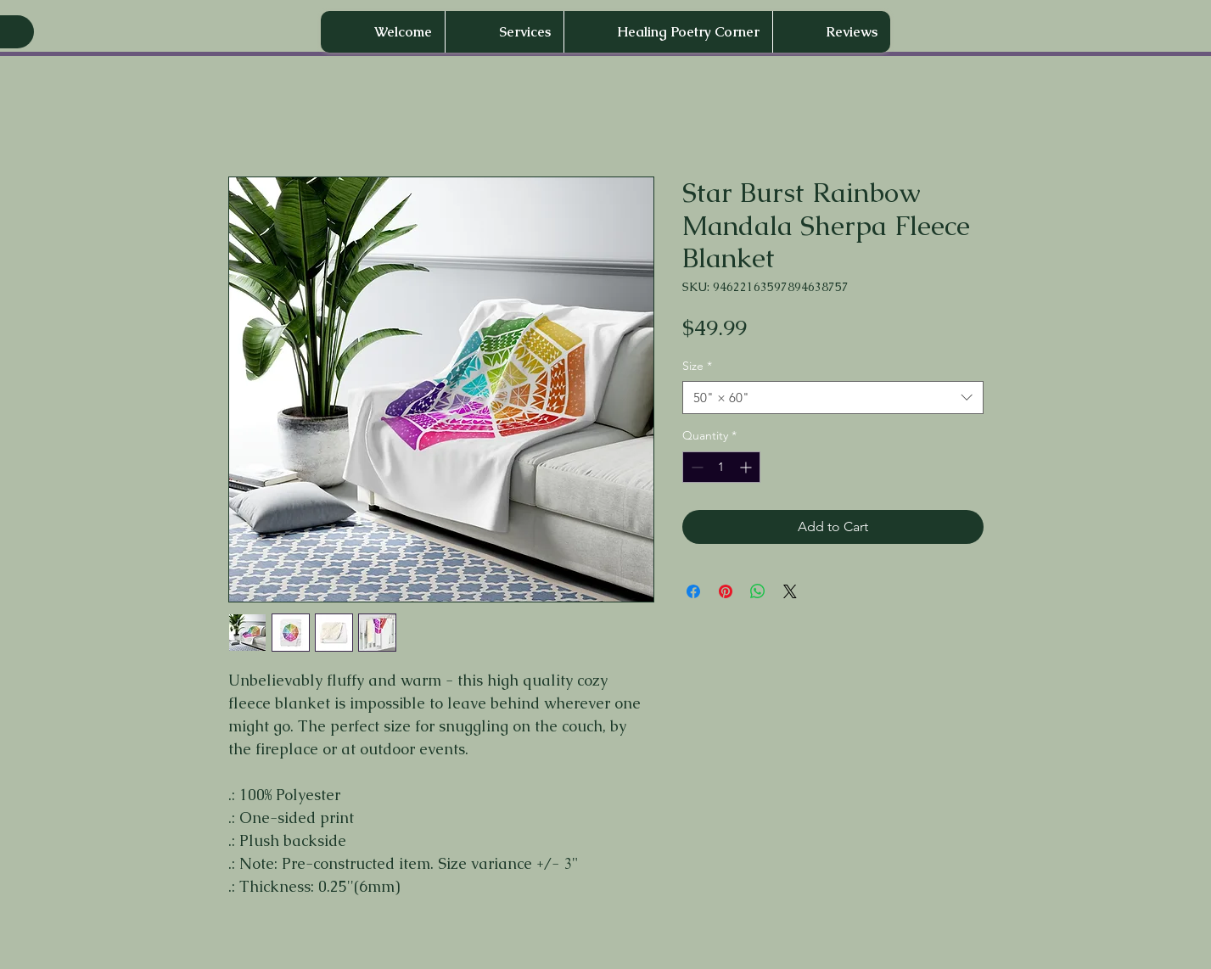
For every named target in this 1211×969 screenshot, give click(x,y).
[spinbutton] (721, 467)
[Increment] (747, 467)
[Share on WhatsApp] (758, 591)
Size (697, 365)
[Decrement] (695, 467)
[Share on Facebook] (693, 591)
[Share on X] (790, 591)
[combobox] (833, 397)
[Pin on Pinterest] (725, 591)
